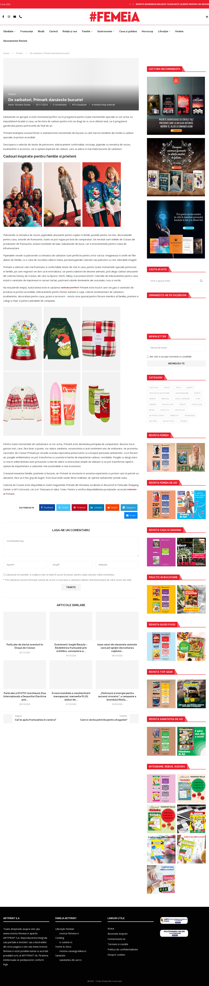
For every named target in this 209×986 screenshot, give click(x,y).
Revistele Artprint (118, 933)
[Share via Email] (130, 515)
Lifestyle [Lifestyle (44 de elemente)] (164, 410)
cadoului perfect (70, 287)
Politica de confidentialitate (123, 949)
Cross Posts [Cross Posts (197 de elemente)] (169, 421)
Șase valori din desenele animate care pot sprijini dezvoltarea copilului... (117, 647)
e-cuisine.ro (65, 942)
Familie (86, 31)
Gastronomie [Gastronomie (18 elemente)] (182, 393)
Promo (19, 53)
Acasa (6, 53)
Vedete (179, 31)
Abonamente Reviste (15, 40)
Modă (41, 31)
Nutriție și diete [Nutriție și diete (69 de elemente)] (156, 415)
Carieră (53, 31)
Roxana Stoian (23, 104)
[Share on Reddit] (112, 507)
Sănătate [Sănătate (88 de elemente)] (174, 415)
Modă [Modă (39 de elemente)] (152, 410)
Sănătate (8, 31)
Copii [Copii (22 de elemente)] (197, 398)
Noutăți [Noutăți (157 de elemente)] (153, 421)
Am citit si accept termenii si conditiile (171, 356)
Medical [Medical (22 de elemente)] (165, 398)
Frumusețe (26, 31)
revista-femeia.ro (69, 933)
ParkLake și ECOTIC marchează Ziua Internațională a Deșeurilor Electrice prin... (24, 696)
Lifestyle (163, 31)
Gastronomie (104, 31)
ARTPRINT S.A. (11, 937)
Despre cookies (116, 954)
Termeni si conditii (118, 944)
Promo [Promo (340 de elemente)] (183, 421)
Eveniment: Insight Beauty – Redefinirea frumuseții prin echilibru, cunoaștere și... (71, 647)
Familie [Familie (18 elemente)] (152, 398)
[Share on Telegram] (129, 507)
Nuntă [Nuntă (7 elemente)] (189, 387)
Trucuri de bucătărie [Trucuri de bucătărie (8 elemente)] (159, 393)
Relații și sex (70, 31)
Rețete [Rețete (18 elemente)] (197, 393)
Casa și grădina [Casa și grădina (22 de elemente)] (182, 398)
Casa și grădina (128, 31)
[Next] (133, 4)
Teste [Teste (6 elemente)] (178, 387)
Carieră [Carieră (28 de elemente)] (152, 404)
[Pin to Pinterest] (79, 507)
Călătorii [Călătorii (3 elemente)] (153, 387)
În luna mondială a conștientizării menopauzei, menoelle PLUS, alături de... (71, 696)
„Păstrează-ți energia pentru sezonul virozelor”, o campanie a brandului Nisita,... (117, 696)
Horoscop (147, 31)
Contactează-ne (116, 939)
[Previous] (130, 4)
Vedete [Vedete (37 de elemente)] (182, 404)
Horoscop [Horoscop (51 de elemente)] (180, 410)
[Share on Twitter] (63, 507)
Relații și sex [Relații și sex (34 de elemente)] (168, 404)
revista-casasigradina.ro (72, 951)
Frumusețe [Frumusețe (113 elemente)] (190, 415)
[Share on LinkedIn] (96, 507)
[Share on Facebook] (47, 507)
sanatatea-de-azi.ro (70, 959)
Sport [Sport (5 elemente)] (167, 387)
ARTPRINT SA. (30, 955)
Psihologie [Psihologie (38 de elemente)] (197, 404)
